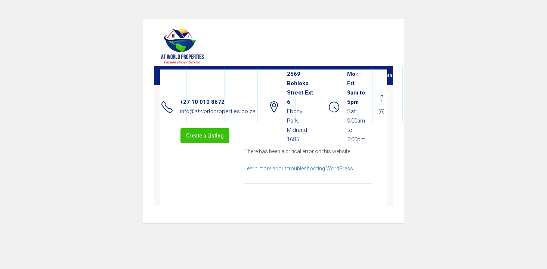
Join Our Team (336, 94)
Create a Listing (205, 136)
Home (173, 75)
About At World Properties (205, 94)
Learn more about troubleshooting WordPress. (299, 168)
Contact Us (387, 84)
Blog (361, 75)
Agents (309, 75)
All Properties (276, 84)
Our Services (241, 84)
